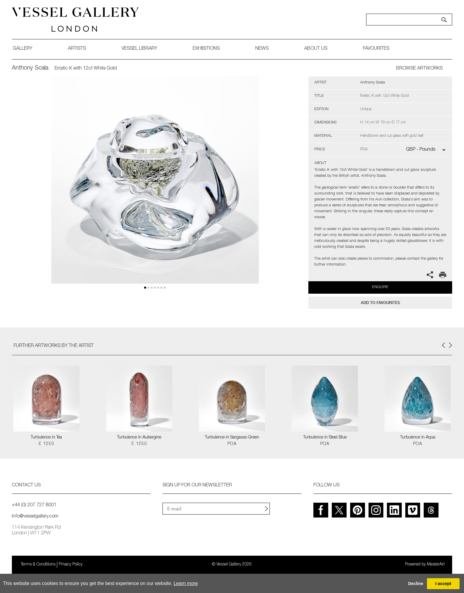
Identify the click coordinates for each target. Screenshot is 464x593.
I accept (443, 583)
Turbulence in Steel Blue (325, 437)
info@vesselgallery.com (35, 516)
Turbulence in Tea (46, 437)
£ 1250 (46, 444)
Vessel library (139, 48)
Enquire (380, 287)
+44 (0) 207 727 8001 (34, 505)
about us (315, 48)
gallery (22, 48)
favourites (376, 48)
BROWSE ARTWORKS (419, 68)
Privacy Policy (70, 565)
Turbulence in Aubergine (139, 437)
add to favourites (380, 302)
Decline (415, 583)
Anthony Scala (30, 68)
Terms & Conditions (38, 565)
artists (77, 48)
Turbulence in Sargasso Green (232, 437)
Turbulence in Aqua (417, 437)
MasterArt (436, 565)
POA (232, 444)
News (262, 48)
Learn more (185, 583)
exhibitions (206, 48)
